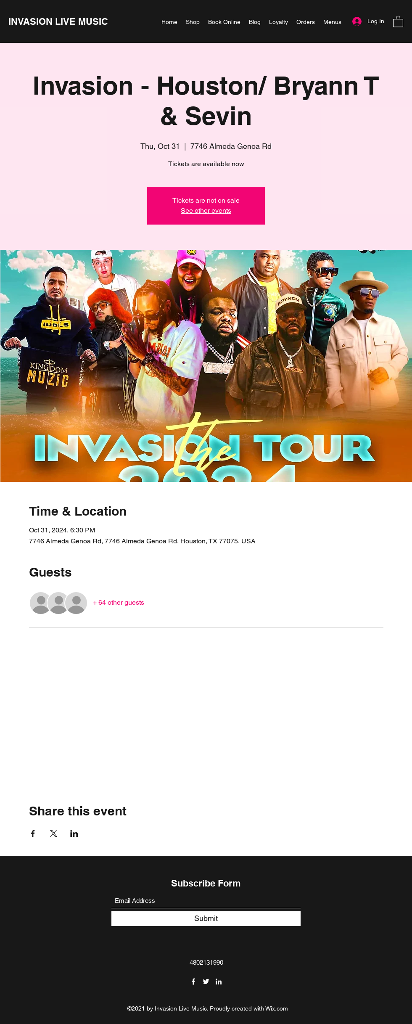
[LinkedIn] (218, 981)
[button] (398, 21)
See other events (206, 210)
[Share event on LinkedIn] (74, 833)
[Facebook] (193, 981)
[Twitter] (206, 981)
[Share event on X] (54, 833)
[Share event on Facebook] (33, 833)
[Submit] (206, 918)
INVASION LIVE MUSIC (58, 21)
